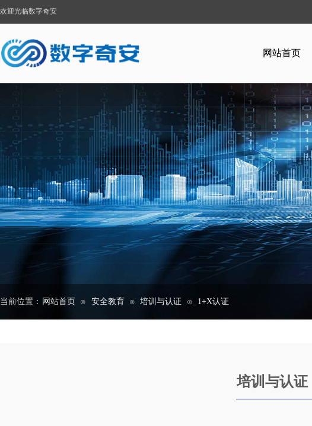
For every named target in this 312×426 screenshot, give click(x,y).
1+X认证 (213, 301)
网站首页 (58, 301)
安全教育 (108, 301)
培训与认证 (161, 301)
